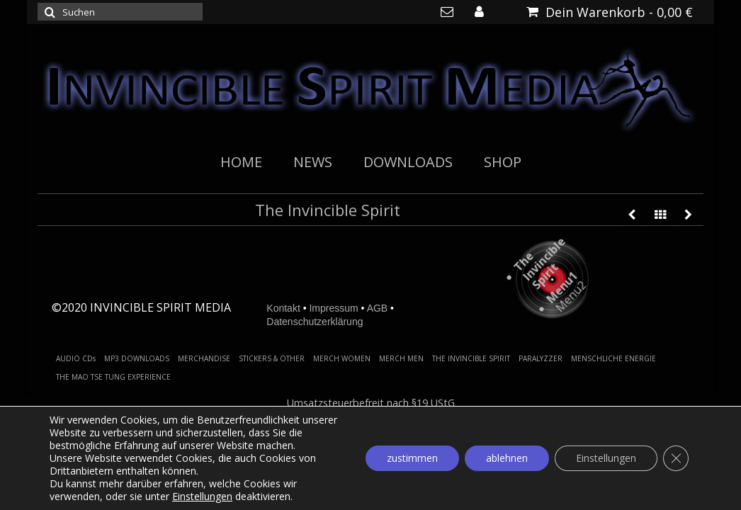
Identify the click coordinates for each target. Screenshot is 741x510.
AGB (377, 308)
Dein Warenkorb (609, 12)
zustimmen (412, 458)
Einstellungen (202, 496)
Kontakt (283, 308)
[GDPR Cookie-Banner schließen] (676, 458)
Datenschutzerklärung (314, 321)
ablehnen (507, 458)
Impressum (333, 308)
